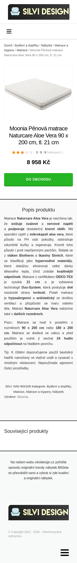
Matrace (22, 50)
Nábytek (46, 45)
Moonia (22, 397)
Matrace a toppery (38, 391)
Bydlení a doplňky (27, 45)
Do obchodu (38, 179)
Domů (8, 45)
